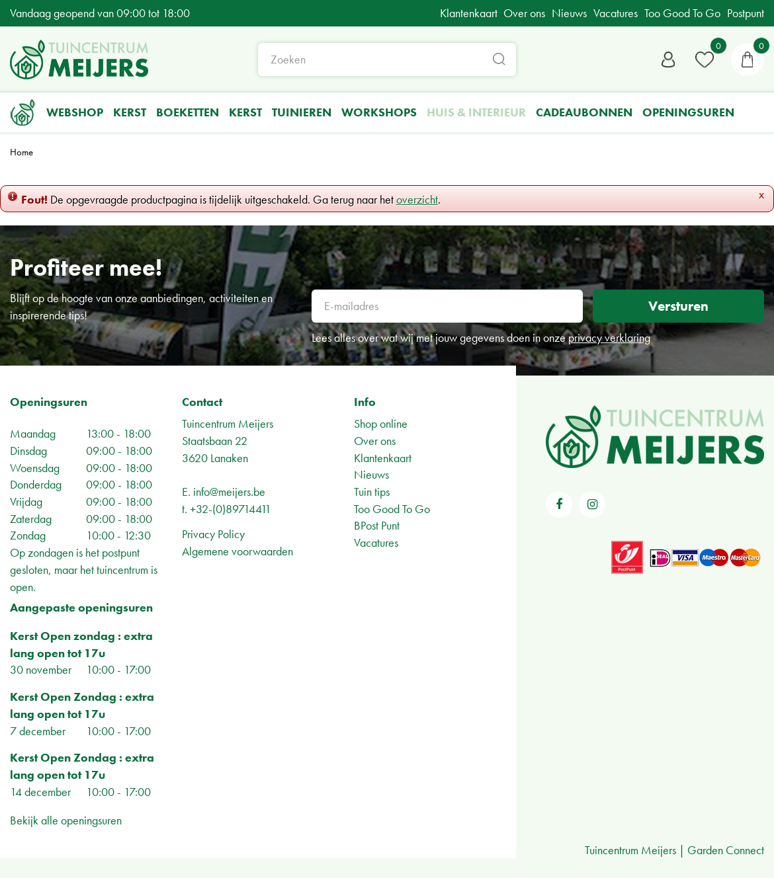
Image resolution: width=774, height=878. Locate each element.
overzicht (417, 199)
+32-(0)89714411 (230, 508)
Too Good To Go (392, 508)
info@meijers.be (229, 491)
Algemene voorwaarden (237, 551)
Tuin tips (372, 491)
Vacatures (376, 542)
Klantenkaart (382, 457)
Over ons (375, 440)
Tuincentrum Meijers (227, 423)
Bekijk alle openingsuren (66, 820)
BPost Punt (377, 525)
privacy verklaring (609, 337)
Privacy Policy (213, 533)
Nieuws (371, 474)
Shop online (381, 423)
